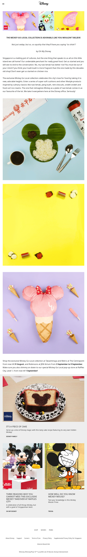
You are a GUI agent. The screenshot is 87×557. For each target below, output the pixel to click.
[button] (3, 4)
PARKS (51, 530)
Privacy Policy (47, 538)
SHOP (36, 530)
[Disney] (43, 4)
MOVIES (43, 530)
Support (19, 538)
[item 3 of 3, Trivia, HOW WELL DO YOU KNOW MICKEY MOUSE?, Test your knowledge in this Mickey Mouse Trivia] (64, 479)
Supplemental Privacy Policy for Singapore (67, 538)
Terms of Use (36, 538)
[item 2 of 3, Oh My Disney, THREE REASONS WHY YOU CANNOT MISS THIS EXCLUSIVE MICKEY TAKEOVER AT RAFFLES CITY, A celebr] (22, 479)
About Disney (10, 538)
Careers (26, 538)
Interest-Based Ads (43, 544)
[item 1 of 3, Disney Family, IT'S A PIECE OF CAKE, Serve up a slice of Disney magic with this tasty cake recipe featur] (43, 408)
